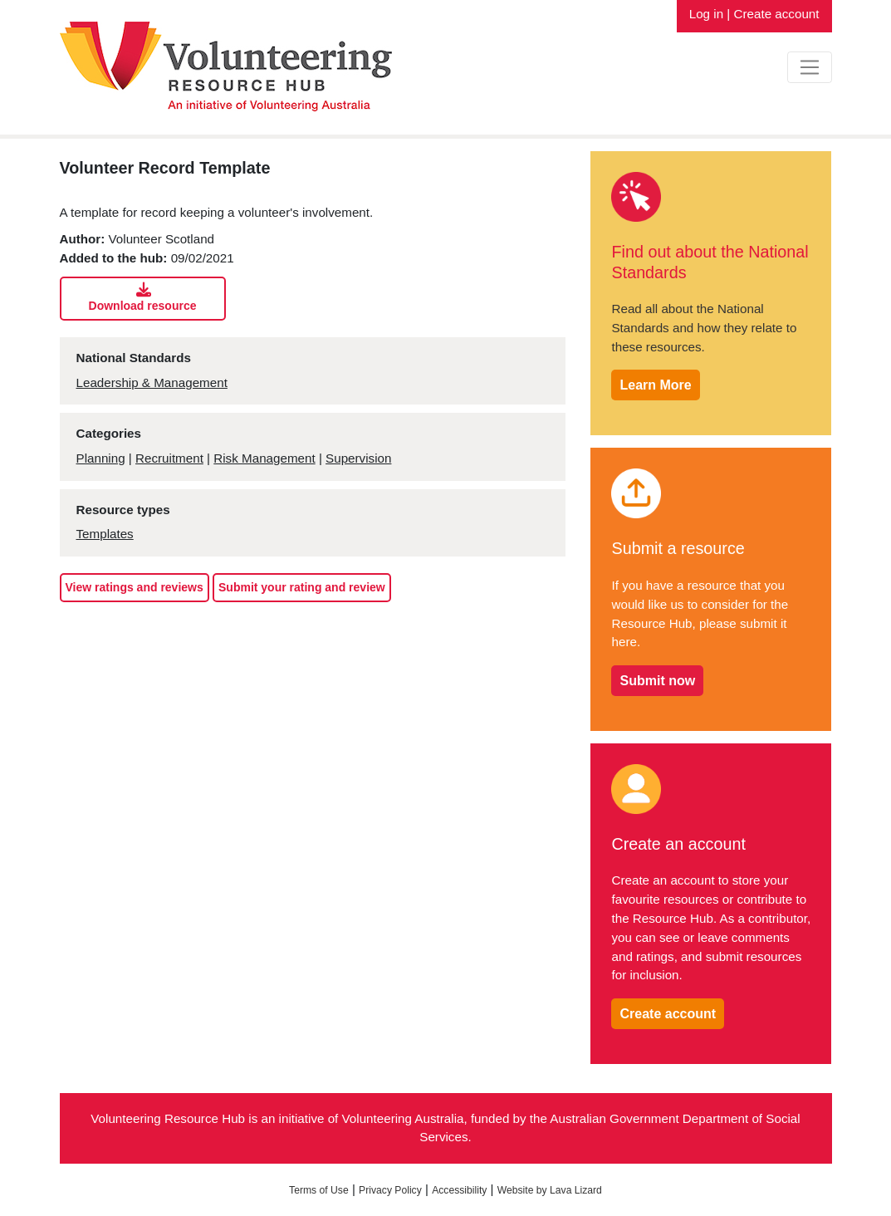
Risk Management (264, 458)
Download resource (143, 297)
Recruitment (169, 458)
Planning (100, 458)
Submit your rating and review (301, 587)
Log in (706, 14)
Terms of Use (319, 1190)
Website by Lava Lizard (549, 1190)
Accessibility (459, 1190)
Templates (105, 534)
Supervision (358, 458)
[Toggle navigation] (809, 67)
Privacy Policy (390, 1190)
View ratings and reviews (134, 587)
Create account (777, 14)
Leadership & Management (152, 382)
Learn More (655, 385)
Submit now (657, 681)
